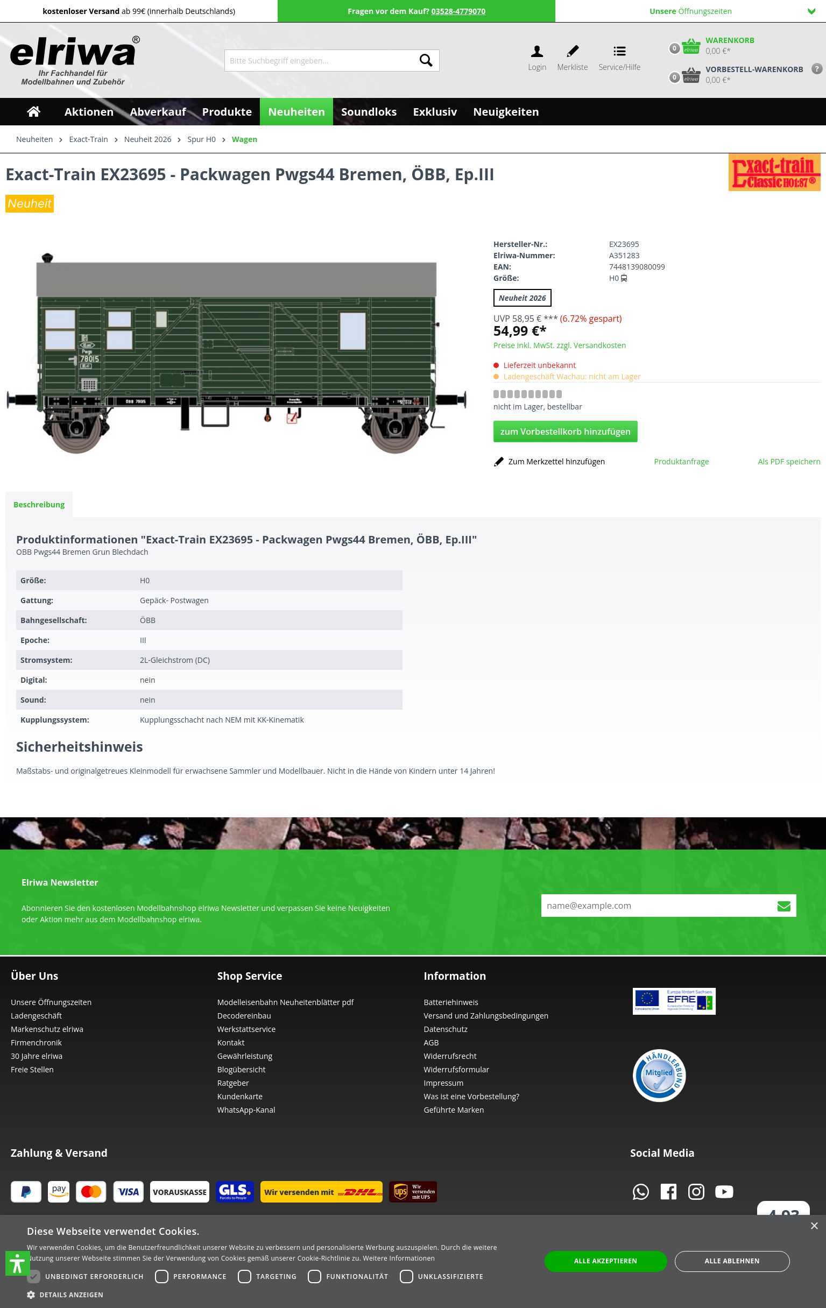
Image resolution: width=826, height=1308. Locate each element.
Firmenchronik (36, 1042)
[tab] (39, 504)
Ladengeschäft (36, 1015)
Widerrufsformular (457, 1069)
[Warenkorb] (709, 46)
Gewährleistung (244, 1056)
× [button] (814, 1226)
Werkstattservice (246, 1029)
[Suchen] (426, 61)
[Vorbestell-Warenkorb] (733, 75)
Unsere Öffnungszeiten (51, 1002)
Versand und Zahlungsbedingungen (486, 1015)
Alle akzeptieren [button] (606, 1260)
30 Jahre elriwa (36, 1056)
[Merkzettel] (572, 60)
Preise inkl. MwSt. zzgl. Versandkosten (559, 345)
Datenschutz (446, 1029)
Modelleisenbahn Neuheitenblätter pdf (285, 1002)
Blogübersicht (241, 1069)
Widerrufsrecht (450, 1056)
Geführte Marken (454, 1110)
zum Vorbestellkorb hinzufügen (565, 431)
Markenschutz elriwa (47, 1029)
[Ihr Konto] (537, 60)
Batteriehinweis (451, 1002)
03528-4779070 (459, 11)
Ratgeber (233, 1083)
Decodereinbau (244, 1015)
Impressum (444, 1083)
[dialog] (413, 1261)
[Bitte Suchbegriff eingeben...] (318, 61)
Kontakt (231, 1042)
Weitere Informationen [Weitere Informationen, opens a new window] (399, 1258)
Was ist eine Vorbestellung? (472, 1096)
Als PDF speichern (789, 461)
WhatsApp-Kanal (246, 1110)
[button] (17, 1263)
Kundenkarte (240, 1096)
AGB (431, 1042)
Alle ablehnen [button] (732, 1260)
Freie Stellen (32, 1069)
